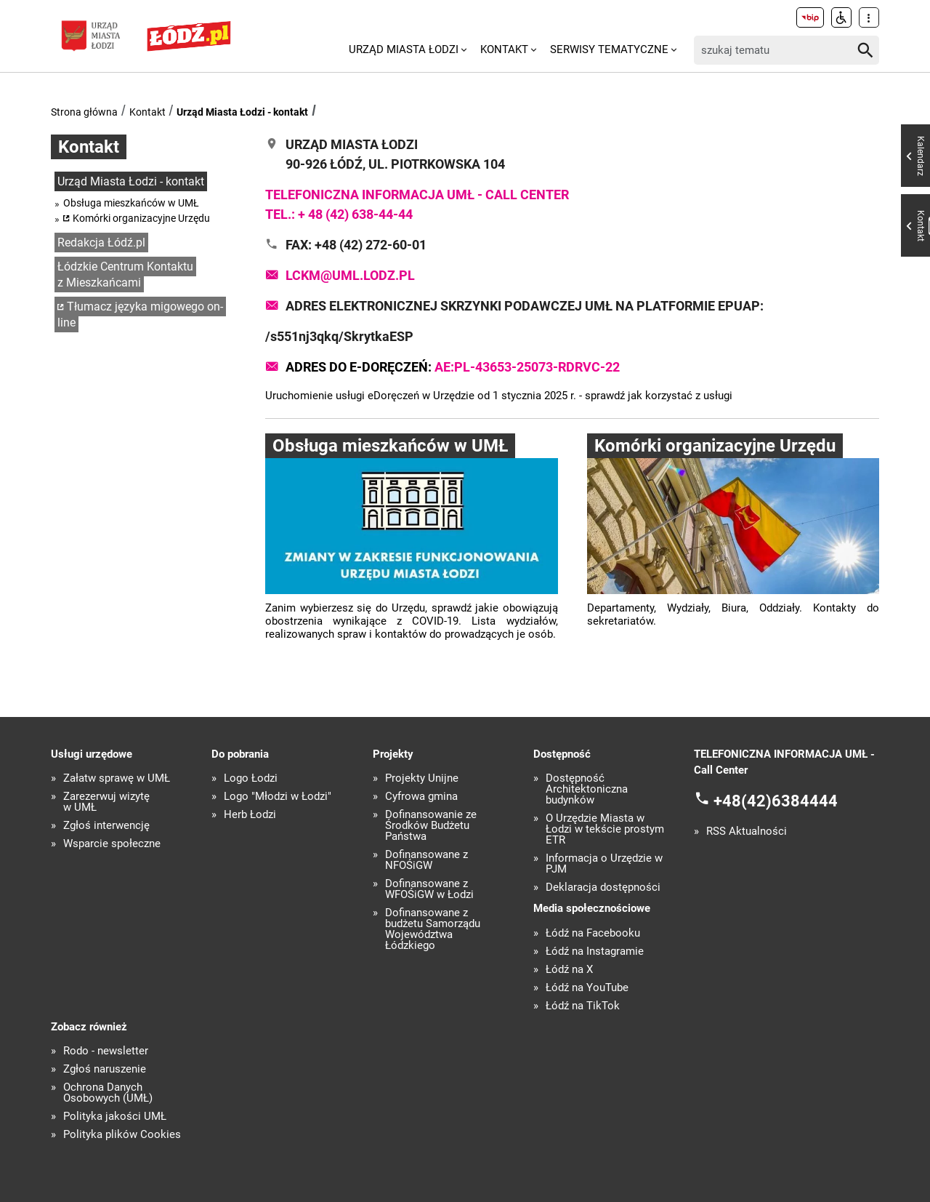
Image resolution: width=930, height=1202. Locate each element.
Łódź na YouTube (587, 987)
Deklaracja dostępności (603, 887)
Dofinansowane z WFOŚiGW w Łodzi (429, 889)
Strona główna (84, 112)
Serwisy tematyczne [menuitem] (609, 49)
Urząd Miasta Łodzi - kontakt (242, 112)
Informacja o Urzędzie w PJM (604, 864)
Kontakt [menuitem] (504, 49)
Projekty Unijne (421, 778)
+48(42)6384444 (775, 801)
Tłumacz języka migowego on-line (140, 315)
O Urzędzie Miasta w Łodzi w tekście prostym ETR (605, 829)
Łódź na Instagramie (595, 951)
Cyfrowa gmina (421, 796)
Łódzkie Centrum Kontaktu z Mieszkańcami (125, 275)
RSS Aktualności (746, 831)
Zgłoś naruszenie (104, 1069)
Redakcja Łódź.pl (101, 242)
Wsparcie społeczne (112, 843)
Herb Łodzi (250, 814)
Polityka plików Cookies (122, 1134)
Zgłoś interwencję (106, 825)
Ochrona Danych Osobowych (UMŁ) (108, 1093)
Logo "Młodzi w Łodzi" (277, 796)
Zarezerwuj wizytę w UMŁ (106, 802)
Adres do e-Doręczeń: (453, 366)
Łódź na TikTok (583, 1006)
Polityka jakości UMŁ (114, 1116)
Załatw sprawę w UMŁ (116, 778)
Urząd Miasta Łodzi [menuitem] (403, 49)
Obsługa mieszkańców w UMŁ (131, 203)
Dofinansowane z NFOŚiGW (426, 860)
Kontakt (147, 112)
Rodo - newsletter (105, 1051)
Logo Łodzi (251, 778)
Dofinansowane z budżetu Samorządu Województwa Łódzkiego (432, 929)
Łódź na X (569, 969)
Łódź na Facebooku (593, 933)
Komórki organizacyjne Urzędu (141, 218)
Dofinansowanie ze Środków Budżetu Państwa (431, 825)
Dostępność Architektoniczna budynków (587, 789)
